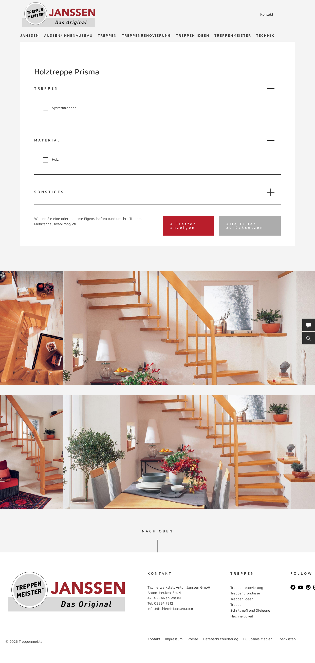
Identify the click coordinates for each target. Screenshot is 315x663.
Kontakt (266, 14)
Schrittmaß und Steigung (250, 610)
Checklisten (286, 639)
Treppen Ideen (192, 35)
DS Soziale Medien (257, 639)
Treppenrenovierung (146, 35)
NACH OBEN (157, 531)
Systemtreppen (60, 108)
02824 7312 (163, 603)
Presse (193, 639)
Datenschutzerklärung (220, 639)
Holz (51, 159)
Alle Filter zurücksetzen (245, 226)
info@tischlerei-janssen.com (170, 608)
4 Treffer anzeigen (183, 226)
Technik (265, 35)
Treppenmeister (232, 35)
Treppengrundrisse (245, 593)
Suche (251, 15)
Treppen (107, 35)
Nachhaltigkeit (241, 616)
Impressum (173, 639)
